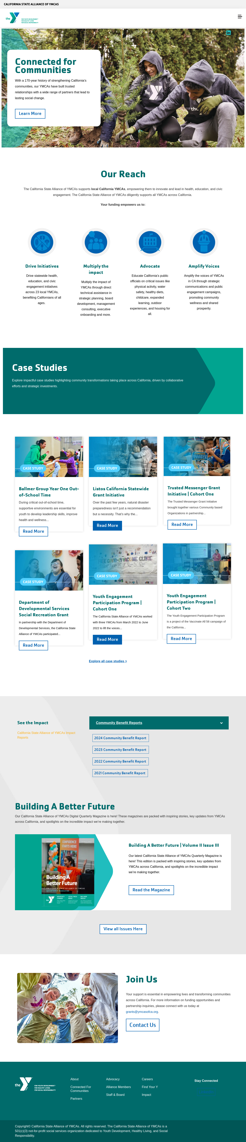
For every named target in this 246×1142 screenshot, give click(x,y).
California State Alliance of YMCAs (31, 4)
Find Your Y (150, 1087)
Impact (146, 1094)
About (74, 1079)
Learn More (30, 113)
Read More (33, 531)
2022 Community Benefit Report (120, 761)
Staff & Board (115, 1094)
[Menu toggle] (240, 16)
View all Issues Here (123, 929)
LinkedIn (206, 1092)
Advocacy (112, 1079)
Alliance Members (118, 1087)
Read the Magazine (151, 890)
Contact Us (142, 1025)
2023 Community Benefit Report (120, 749)
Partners (76, 1098)
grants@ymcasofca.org (142, 1011)
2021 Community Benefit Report (120, 773)
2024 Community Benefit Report (120, 738)
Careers (147, 1079)
